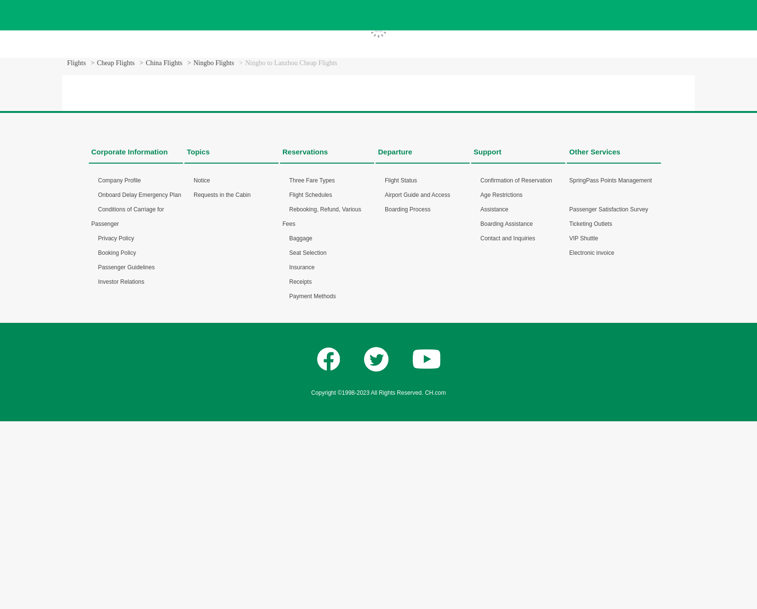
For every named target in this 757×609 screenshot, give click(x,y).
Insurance (302, 267)
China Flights (164, 63)
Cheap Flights (116, 63)
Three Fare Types (312, 180)
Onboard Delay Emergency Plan (139, 195)
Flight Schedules (310, 195)
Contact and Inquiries (507, 238)
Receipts (300, 281)
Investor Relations (121, 281)
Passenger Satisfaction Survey (608, 209)
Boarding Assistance (506, 224)
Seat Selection (307, 252)
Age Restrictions (501, 195)
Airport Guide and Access (417, 195)
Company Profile (119, 180)
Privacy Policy (116, 238)
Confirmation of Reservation (516, 180)
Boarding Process (408, 209)
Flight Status (401, 180)
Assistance (494, 209)
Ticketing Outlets (590, 224)
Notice (202, 180)
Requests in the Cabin (222, 195)
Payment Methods (312, 296)
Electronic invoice (591, 252)
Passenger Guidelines (126, 267)
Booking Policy (117, 252)
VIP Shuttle (583, 238)
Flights (76, 63)
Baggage (300, 238)
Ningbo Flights (214, 63)
